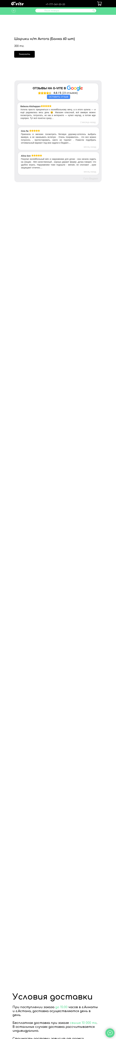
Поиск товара (51, 11)
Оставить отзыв (58, 97)
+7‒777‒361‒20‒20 (55, 4)
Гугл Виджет (90, 178)
